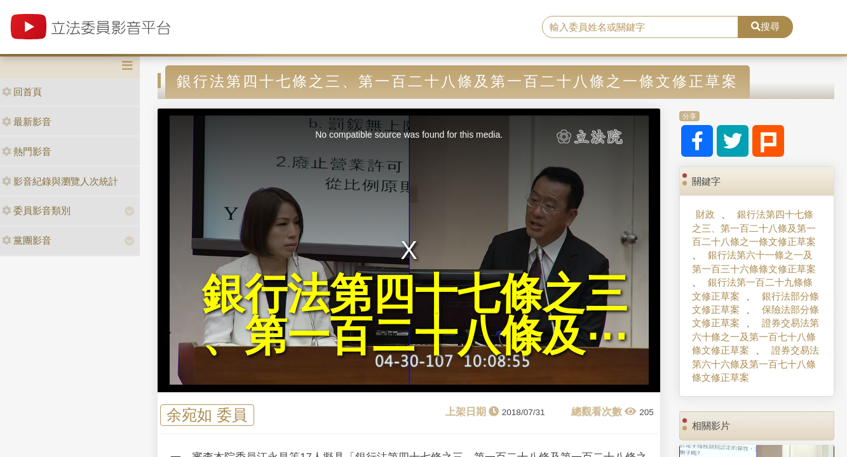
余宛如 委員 (206, 414)
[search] (640, 27)
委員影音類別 (36, 210)
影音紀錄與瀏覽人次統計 (60, 181)
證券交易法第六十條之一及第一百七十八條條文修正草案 (755, 336)
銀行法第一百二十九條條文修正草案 (752, 289)
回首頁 (22, 91)
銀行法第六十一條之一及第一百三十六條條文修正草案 (754, 261)
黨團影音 (26, 240)
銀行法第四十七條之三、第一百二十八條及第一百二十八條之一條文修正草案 (754, 228)
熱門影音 (26, 151)
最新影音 (26, 121)
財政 (705, 214)
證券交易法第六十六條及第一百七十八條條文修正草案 (755, 364)
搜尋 (765, 26)
